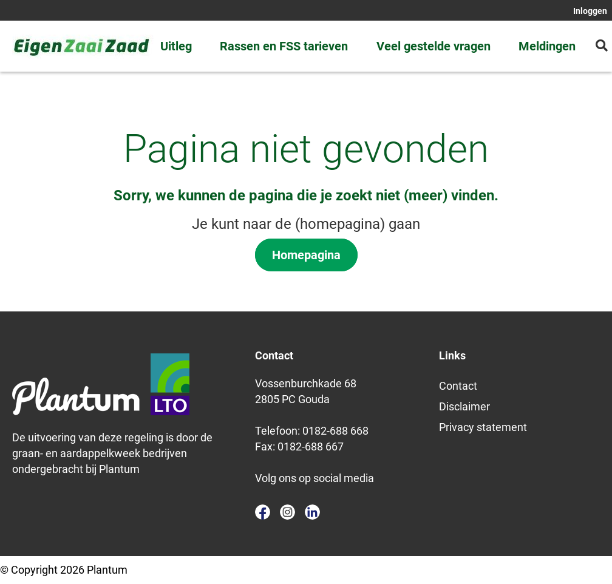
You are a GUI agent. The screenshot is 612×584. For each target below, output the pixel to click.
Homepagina (306, 255)
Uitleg (176, 46)
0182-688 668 (335, 430)
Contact (458, 385)
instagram (287, 512)
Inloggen (590, 11)
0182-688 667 (310, 446)
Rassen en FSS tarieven (284, 46)
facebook (262, 512)
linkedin (312, 512)
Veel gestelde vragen (433, 46)
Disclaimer (464, 406)
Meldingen (547, 46)
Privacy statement (483, 427)
